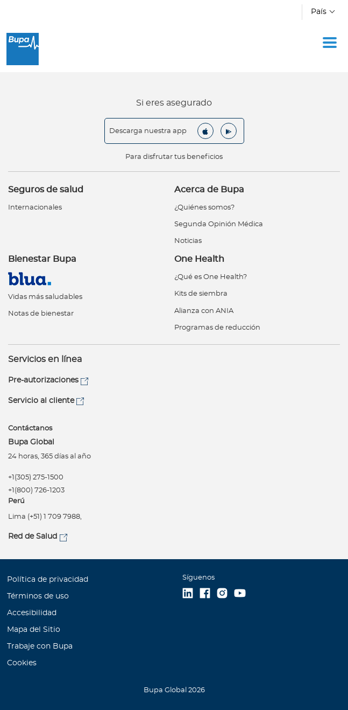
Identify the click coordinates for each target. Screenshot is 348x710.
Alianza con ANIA (203, 311)
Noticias (188, 241)
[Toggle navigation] (329, 42)
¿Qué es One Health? (210, 277)
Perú (16, 501)
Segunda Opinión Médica (218, 224)
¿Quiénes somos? (204, 207)
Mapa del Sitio (33, 630)
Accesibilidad (31, 613)
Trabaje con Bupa (40, 646)
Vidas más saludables (45, 297)
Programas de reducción (217, 327)
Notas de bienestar (41, 313)
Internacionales (35, 207)
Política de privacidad (47, 579)
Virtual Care (31, 279)
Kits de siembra (201, 293)
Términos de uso (38, 596)
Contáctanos (30, 428)
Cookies (22, 663)
